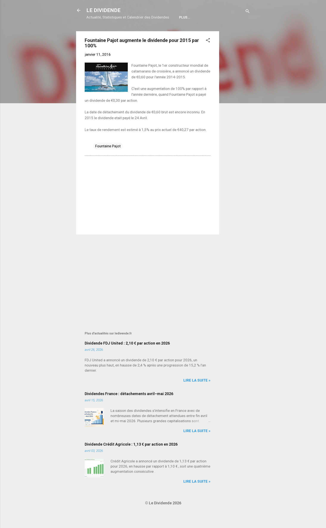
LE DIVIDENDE (103, 10)
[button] (208, 54)
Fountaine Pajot (108, 160)
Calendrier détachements (131, 31)
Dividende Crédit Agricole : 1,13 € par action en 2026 (131, 458)
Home (94, 31)
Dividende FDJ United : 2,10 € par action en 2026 (127, 357)
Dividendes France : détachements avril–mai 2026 (129, 407)
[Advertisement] (236, 109)
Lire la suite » (197, 394)
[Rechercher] (247, 11)
